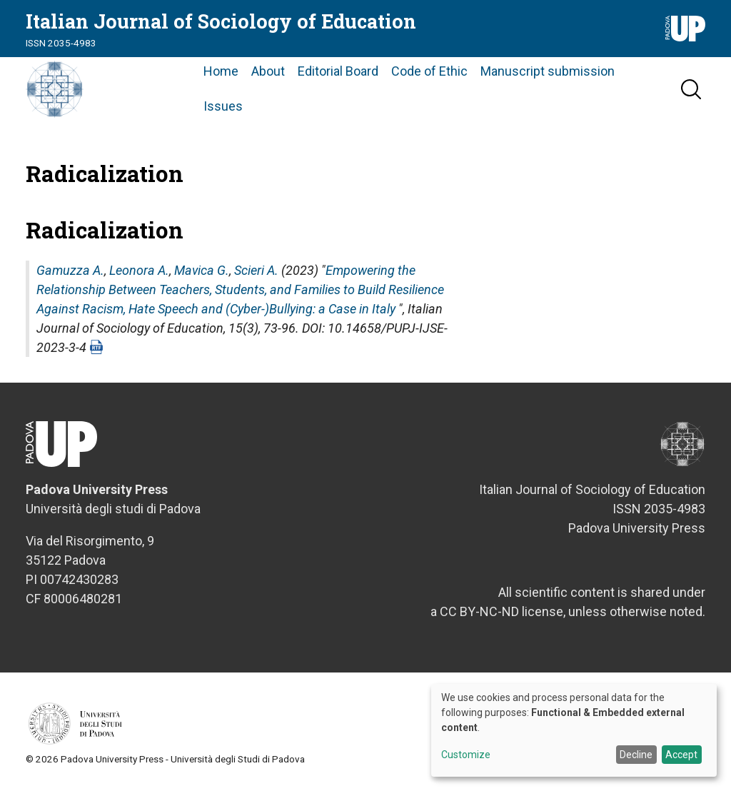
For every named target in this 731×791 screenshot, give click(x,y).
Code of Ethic (429, 71)
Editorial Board (338, 71)
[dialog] (574, 730)
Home (220, 71)
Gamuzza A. (70, 270)
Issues (223, 106)
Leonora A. (139, 270)
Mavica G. (201, 270)
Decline (636, 754)
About (268, 71)
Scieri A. (256, 270)
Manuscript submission (547, 71)
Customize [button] (465, 755)
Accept (681, 754)
